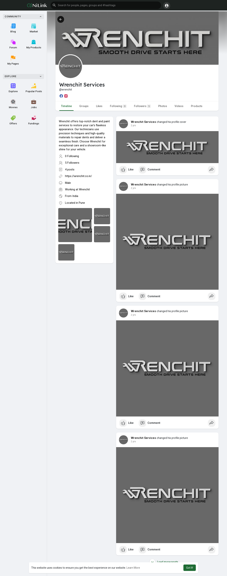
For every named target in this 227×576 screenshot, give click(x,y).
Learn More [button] (133, 567)
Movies (13, 104)
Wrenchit (84, 189)
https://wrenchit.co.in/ (78, 176)
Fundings (33, 120)
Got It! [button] (189, 567)
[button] (106, 5)
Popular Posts (34, 88)
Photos (162, 106)
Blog (13, 28)
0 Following (72, 156)
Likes (99, 106)
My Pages (13, 60)
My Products (33, 44)
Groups (84, 106)
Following (118, 106)
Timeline (66, 106)
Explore (13, 88)
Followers (142, 106)
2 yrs (133, 125)
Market (34, 28)
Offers (13, 120)
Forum (13, 44)
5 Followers (72, 162)
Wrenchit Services (143, 122)
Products (196, 106)
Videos (179, 106)
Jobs (34, 104)
